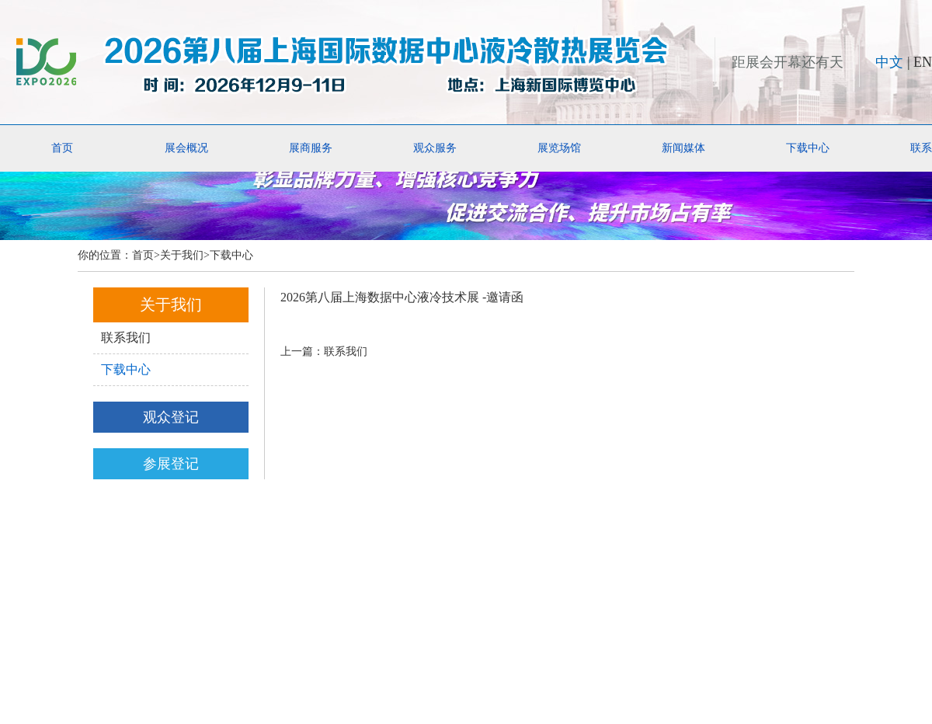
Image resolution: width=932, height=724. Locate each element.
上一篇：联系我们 (323, 351)
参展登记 (171, 464)
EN (922, 62)
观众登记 (171, 417)
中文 (889, 62)
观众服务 (435, 148)
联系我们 (126, 337)
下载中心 (807, 148)
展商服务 (310, 148)
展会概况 (186, 148)
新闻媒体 (683, 148)
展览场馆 (559, 148)
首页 (62, 148)
